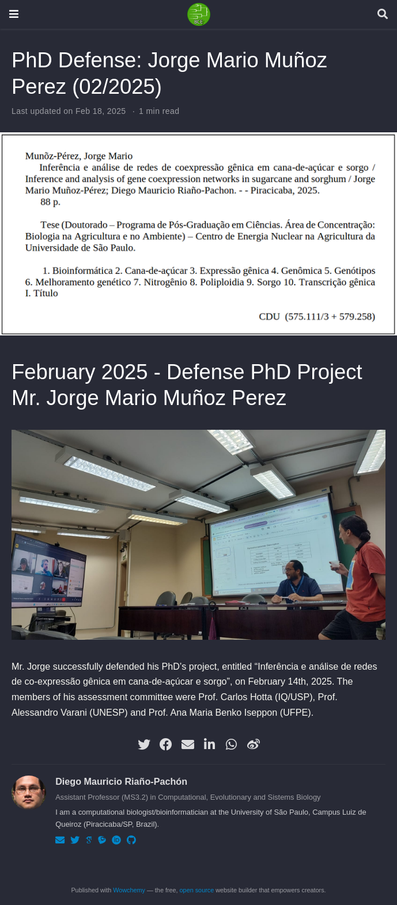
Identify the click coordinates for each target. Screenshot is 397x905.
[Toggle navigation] (13, 14)
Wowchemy (129, 890)
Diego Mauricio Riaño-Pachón (121, 781)
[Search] (382, 14)
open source (197, 890)
